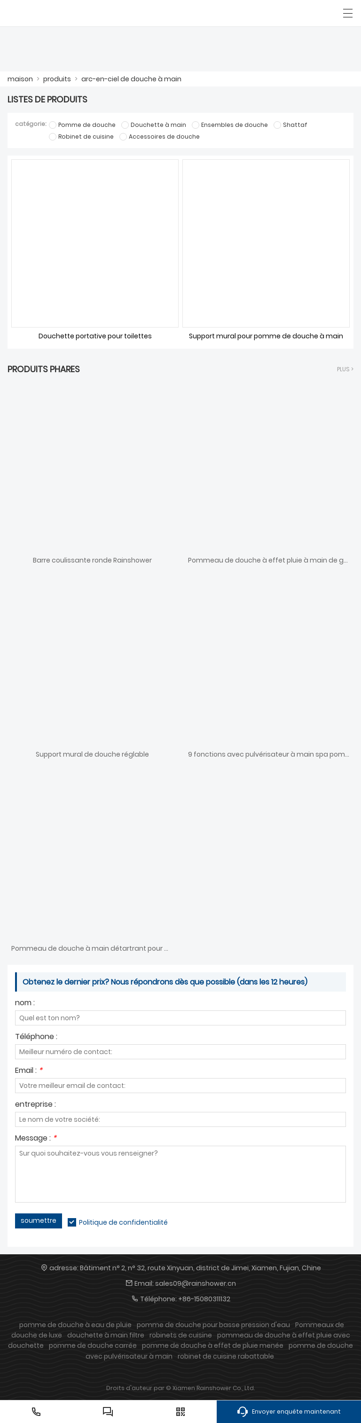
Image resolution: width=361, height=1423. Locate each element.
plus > (345, 369)
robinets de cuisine (180, 1335)
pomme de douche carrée (93, 1345)
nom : (25, 1003)
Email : (28, 1071)
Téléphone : (36, 1037)
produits (57, 79)
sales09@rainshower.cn (195, 1283)
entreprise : (35, 1105)
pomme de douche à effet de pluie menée (212, 1345)
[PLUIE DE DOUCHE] (51, 13)
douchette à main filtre (105, 1335)
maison (20, 79)
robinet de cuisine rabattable (226, 1356)
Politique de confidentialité (123, 1222)
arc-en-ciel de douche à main (131, 79)
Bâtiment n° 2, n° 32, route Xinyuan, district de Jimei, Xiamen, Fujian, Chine (200, 1268)
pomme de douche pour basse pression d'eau (213, 1324)
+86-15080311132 (204, 1299)
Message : (35, 1138)
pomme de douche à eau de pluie (75, 1324)
